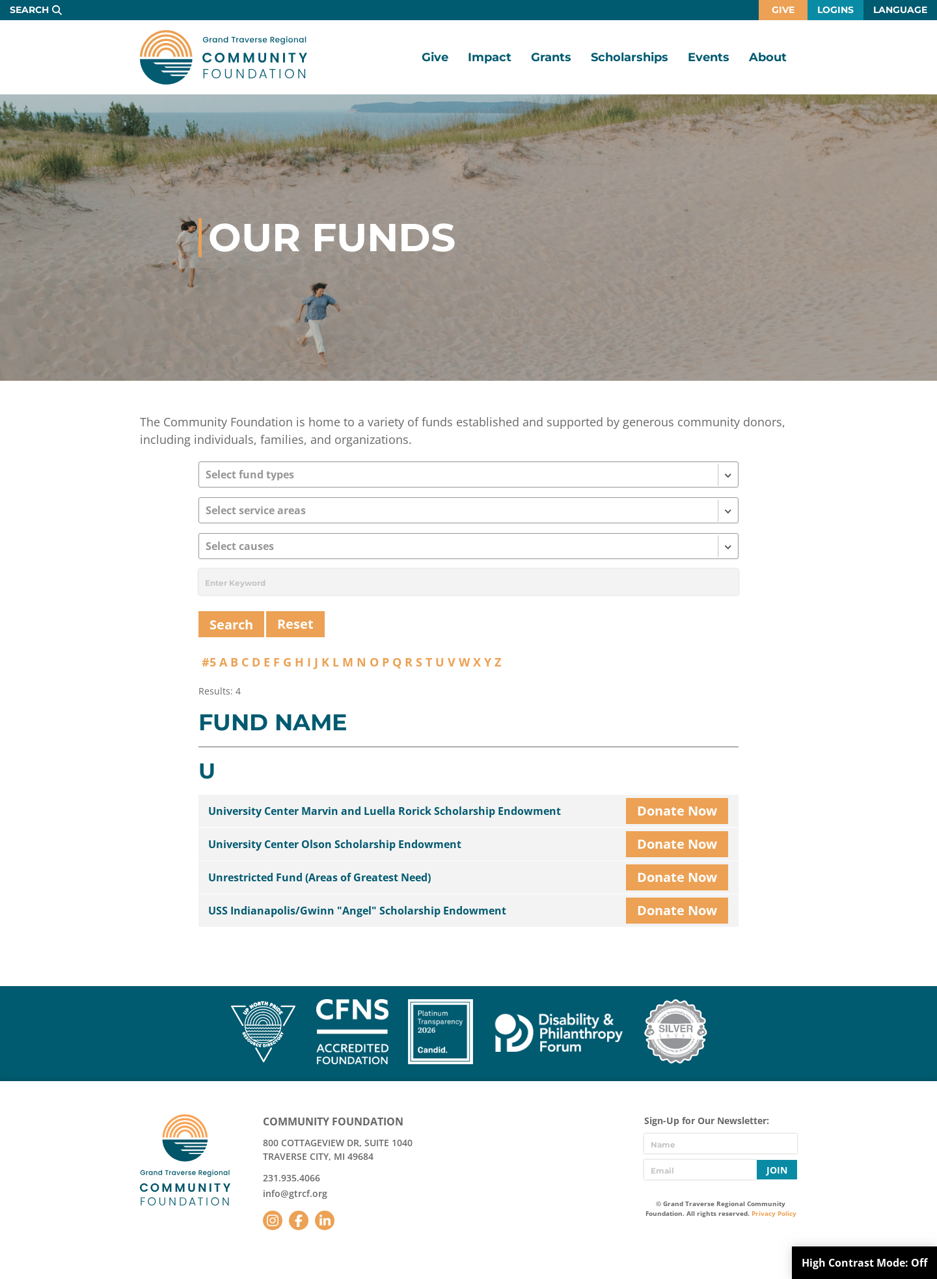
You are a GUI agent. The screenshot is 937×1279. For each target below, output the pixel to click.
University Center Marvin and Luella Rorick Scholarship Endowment (384, 811)
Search (29, 10)
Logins (835, 10)
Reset (295, 624)
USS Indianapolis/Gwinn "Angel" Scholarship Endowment (357, 910)
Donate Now (677, 810)
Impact (489, 57)
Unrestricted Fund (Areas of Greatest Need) (319, 877)
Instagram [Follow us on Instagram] (272, 1220)
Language (900, 10)
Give (783, 10)
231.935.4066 (291, 1178)
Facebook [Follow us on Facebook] (298, 1220)
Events (708, 57)
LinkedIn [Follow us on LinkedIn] (324, 1220)
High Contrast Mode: (864, 1263)
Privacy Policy (774, 1213)
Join (777, 1170)
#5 (209, 662)
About (768, 57)
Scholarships (629, 57)
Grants (551, 57)
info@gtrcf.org (295, 1193)
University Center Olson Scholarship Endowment (334, 844)
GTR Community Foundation (223, 57)
